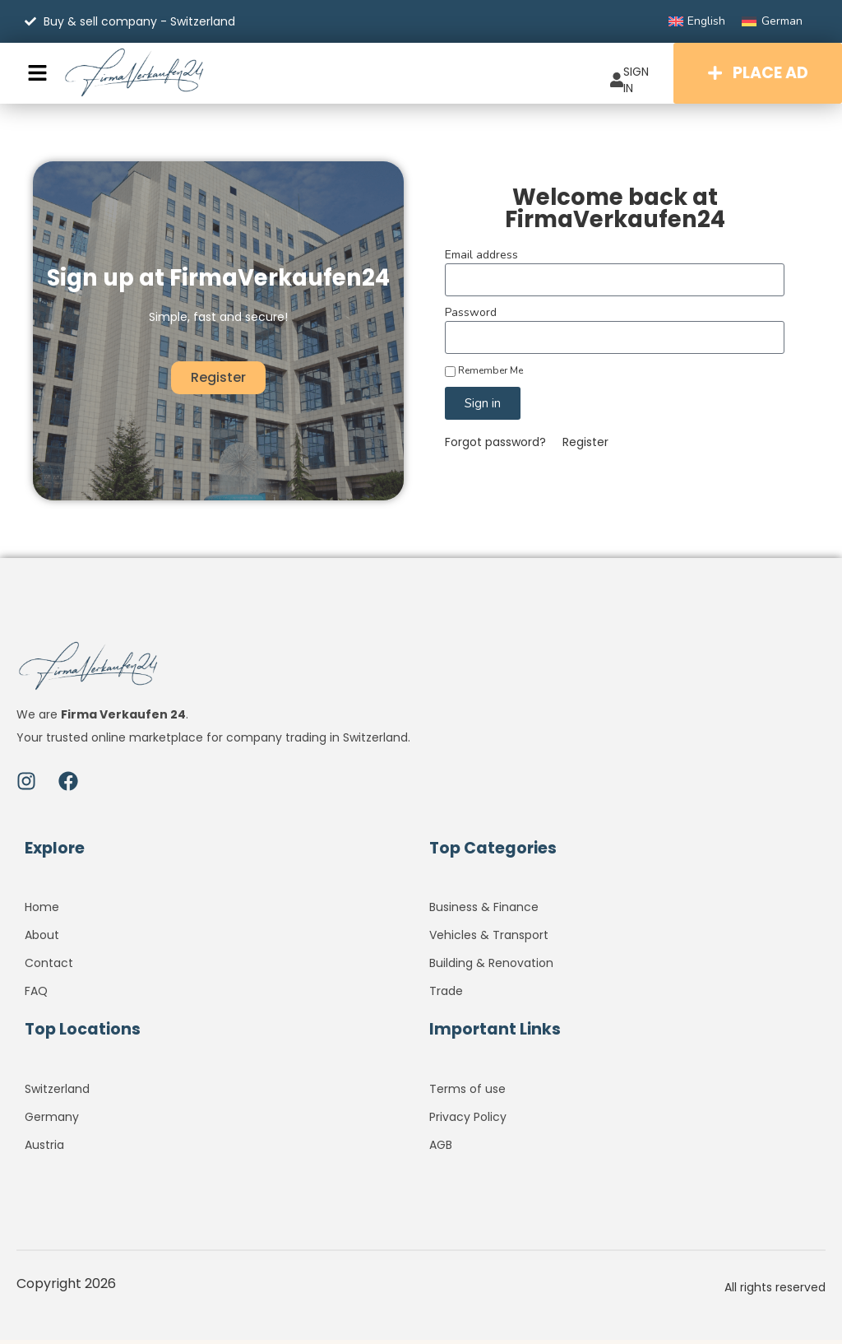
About (42, 940)
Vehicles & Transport (488, 940)
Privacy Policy (468, 1121)
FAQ (36, 996)
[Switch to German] (772, 21)
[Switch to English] (697, 21)
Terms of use (467, 1093)
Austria (44, 1149)
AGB (440, 1149)
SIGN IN (623, 79)
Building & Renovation (491, 968)
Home (42, 912)
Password (471, 317)
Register (585, 447)
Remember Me (484, 375)
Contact (49, 968)
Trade (446, 996)
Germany (52, 1121)
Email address (481, 259)
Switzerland (57, 1093)
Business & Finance (484, 912)
